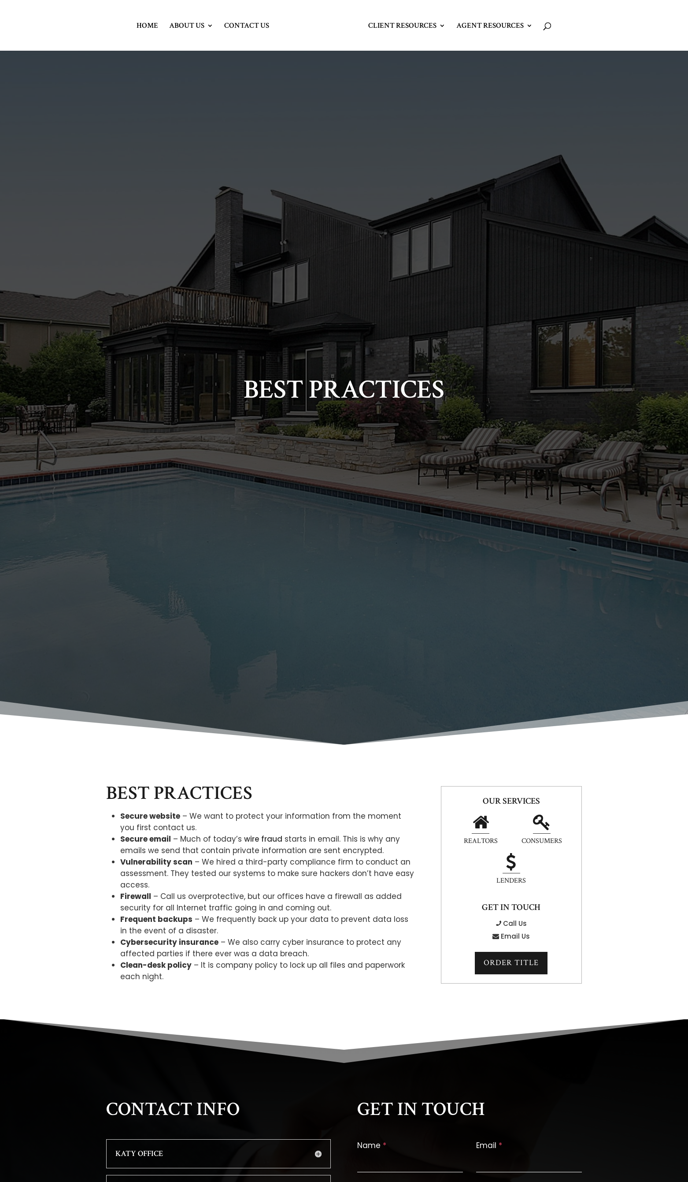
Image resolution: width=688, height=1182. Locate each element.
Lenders (511, 870)
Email (489, 1145)
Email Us (511, 936)
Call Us (511, 923)
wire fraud (263, 839)
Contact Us (246, 26)
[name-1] (410, 1162)
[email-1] (529, 1162)
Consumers (540, 831)
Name (371, 1145)
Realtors (482, 831)
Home (147, 26)
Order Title (511, 963)
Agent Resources (490, 26)
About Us (186, 26)
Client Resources (402, 26)
